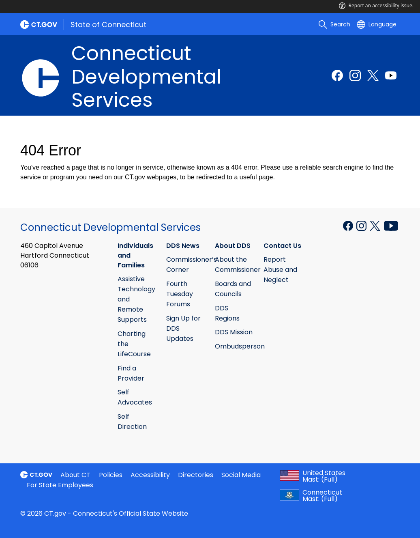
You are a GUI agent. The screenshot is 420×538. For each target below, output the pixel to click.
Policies (110, 475)
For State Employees (60, 485)
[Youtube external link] (390, 75)
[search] (334, 24)
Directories (195, 475)
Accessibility (150, 475)
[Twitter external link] (373, 75)
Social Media (241, 475)
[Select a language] (376, 24)
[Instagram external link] (355, 75)
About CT (75, 475)
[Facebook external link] (337, 75)
